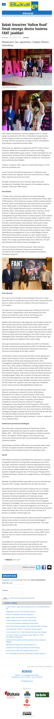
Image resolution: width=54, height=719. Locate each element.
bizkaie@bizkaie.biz (27, 681)
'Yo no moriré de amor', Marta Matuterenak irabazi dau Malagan (26, 632)
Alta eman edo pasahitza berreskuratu (23, 598)
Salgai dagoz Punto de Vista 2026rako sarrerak (20, 612)
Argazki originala (13, 87)
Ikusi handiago (6, 87)
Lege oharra (38, 666)
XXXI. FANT (17, 560)
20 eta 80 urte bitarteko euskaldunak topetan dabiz (22, 623)
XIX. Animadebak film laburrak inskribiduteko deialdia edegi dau (25, 653)
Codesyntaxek (25, 716)
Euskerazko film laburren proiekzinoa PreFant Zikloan (23, 648)
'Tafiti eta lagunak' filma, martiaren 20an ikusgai (21, 620)
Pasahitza (5, 590)
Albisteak (28, 13)
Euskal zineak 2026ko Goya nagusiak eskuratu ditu (22, 650)
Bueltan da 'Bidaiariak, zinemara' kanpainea (19, 614)
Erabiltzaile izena (7, 583)
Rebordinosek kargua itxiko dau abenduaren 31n (21, 645)
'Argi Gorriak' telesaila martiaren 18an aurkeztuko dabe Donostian (27, 626)
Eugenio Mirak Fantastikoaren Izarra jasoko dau (21, 617)
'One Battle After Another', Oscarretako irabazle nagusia (24, 629)
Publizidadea (47, 666)
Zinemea (26, 38)
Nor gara (31, 666)
